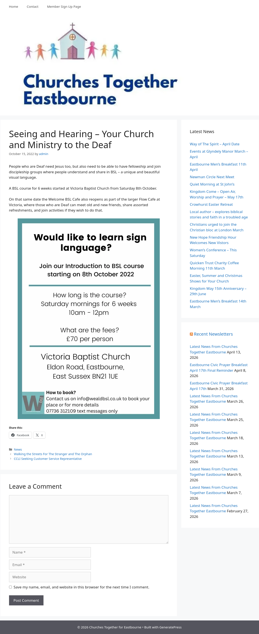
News (18, 449)
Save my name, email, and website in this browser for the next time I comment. (81, 587)
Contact (32, 6)
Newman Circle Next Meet (212, 176)
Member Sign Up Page (64, 6)
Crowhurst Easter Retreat (211, 204)
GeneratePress (170, 627)
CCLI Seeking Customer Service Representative (48, 459)
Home (13, 6)
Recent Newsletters (213, 334)
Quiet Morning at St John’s (212, 184)
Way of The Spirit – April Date (215, 143)
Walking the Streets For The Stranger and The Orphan (53, 454)
